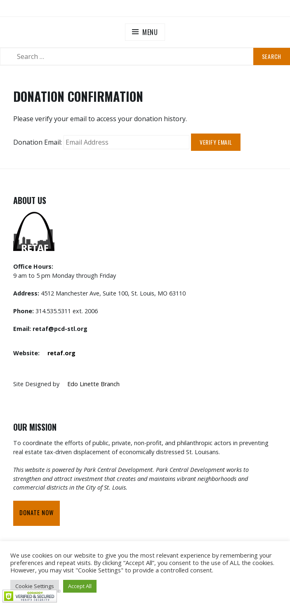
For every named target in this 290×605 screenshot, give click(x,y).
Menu (150, 32)
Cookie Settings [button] (34, 586)
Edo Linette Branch (93, 384)
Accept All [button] (80, 586)
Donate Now (36, 512)
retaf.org (61, 353)
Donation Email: (37, 142)
